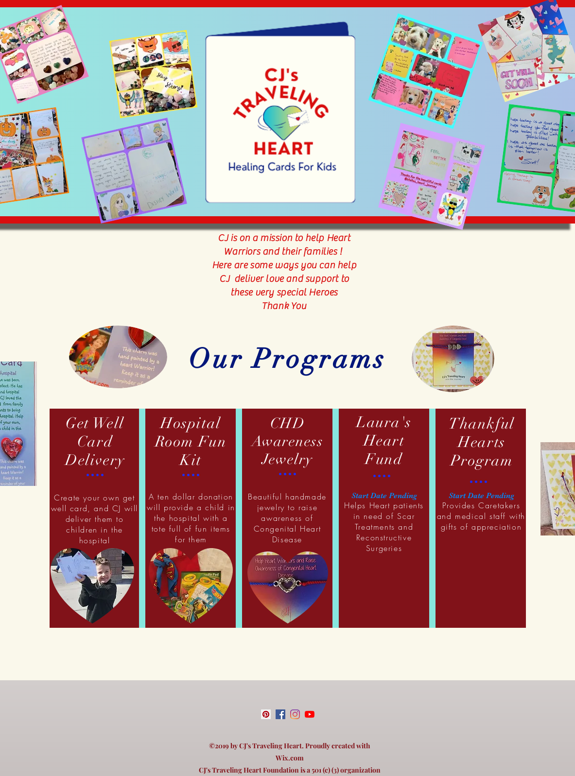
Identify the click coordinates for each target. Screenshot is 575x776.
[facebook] (280, 714)
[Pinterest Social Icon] (266, 714)
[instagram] (295, 714)
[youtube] (309, 714)
